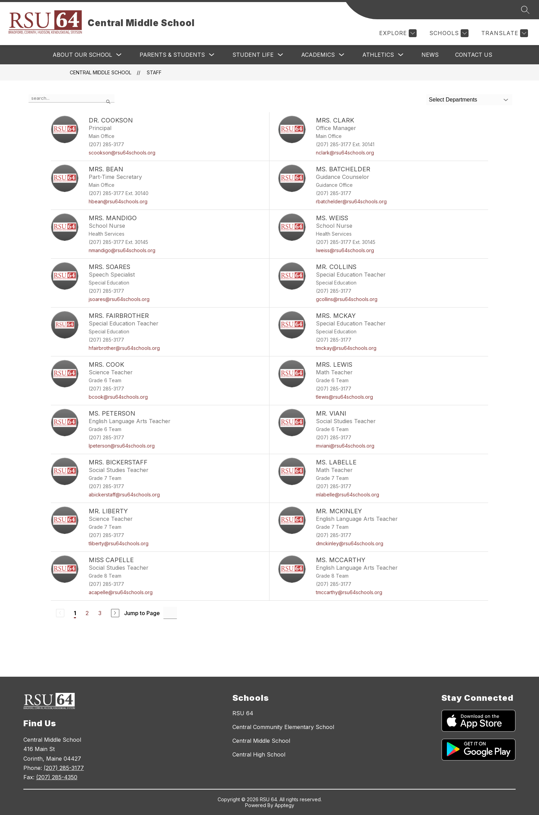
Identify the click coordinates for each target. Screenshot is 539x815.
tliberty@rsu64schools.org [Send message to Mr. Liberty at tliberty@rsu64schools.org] (118, 543)
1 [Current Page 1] (75, 613)
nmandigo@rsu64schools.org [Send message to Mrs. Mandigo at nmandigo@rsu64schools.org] (122, 250)
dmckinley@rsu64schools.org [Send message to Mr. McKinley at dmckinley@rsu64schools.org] (349, 543)
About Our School (82, 54)
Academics (318, 54)
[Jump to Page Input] (170, 613)
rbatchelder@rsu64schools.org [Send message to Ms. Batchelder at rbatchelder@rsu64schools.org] (351, 201)
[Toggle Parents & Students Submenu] (212, 55)
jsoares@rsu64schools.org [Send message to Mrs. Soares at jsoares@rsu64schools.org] (119, 299)
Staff (154, 72)
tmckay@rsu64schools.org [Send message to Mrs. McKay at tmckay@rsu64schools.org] (346, 348)
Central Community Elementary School (283, 726)
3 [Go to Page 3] (99, 613)
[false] (71, 98)
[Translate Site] (504, 33)
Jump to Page (142, 613)
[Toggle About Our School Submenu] (119, 55)
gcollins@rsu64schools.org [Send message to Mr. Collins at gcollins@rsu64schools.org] (346, 299)
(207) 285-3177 (64, 767)
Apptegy (284, 805)
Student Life (253, 54)
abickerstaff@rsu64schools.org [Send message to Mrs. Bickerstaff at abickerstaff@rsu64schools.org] (124, 494)
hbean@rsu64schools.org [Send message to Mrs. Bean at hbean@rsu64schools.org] (118, 201)
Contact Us (473, 54)
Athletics (378, 54)
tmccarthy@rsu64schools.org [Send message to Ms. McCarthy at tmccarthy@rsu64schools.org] (349, 592)
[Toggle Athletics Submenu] (401, 55)
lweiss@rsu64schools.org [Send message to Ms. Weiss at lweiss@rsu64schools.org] (345, 250)
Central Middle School (100, 72)
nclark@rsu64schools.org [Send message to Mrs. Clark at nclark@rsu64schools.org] (345, 153)
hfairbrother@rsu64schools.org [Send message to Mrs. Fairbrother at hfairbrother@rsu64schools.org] (124, 348)
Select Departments (453, 100)
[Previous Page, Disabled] (60, 613)
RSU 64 (242, 713)
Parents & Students (172, 54)
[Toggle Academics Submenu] (342, 55)
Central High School (258, 754)
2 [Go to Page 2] (87, 613)
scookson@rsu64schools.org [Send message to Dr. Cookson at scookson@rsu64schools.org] (122, 153)
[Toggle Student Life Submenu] (280, 55)
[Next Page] (115, 613)
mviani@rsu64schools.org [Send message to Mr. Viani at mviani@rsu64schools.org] (345, 446)
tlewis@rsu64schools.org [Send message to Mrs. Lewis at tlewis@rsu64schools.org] (344, 397)
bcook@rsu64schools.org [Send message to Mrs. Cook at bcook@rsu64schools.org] (118, 397)
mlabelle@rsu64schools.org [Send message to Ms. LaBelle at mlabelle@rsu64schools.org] (347, 494)
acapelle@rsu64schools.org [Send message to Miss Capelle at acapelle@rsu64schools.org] (121, 592)
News (430, 54)
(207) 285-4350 (56, 777)
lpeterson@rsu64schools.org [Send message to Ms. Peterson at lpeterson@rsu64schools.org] (122, 446)
